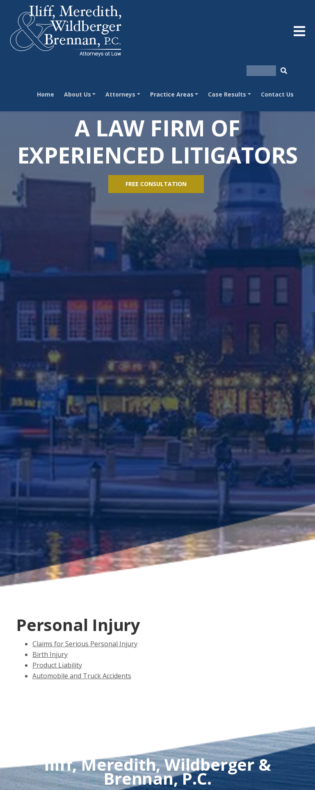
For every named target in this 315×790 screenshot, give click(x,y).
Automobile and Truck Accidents (81, 675)
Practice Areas (172, 94)
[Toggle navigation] (299, 31)
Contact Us (277, 94)
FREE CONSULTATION (156, 184)
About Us (77, 94)
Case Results (227, 94)
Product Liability (57, 665)
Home (45, 94)
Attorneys (120, 94)
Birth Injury (50, 654)
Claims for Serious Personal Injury (84, 643)
